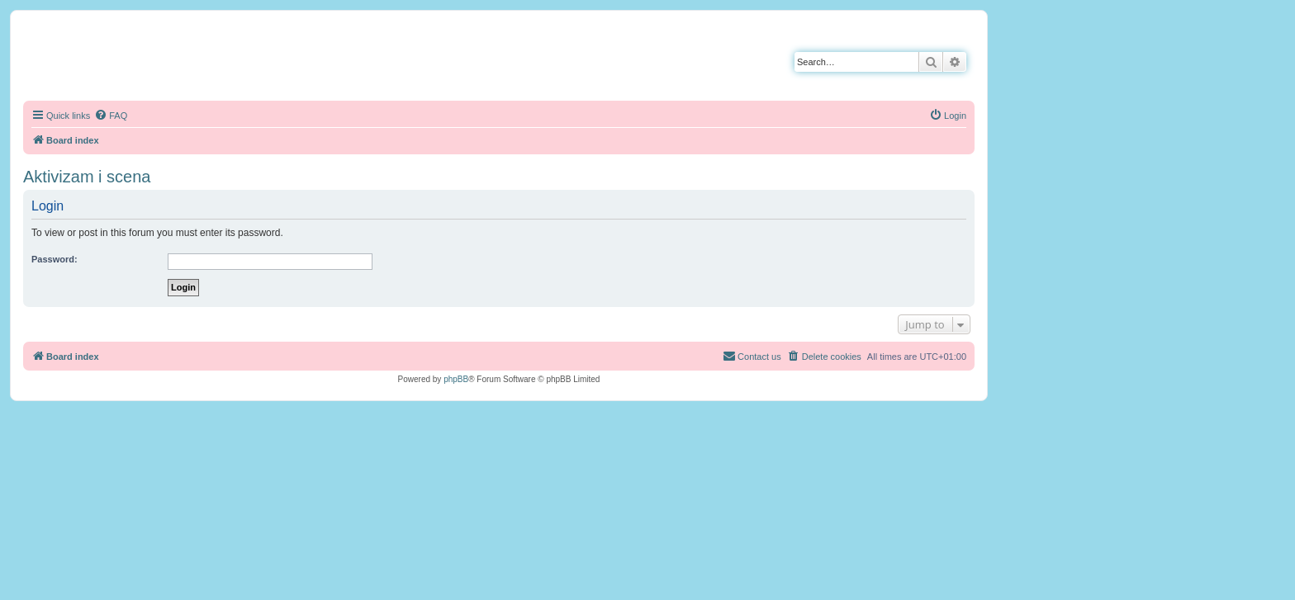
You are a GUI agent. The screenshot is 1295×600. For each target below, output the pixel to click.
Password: (54, 259)
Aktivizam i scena (87, 177)
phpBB (456, 379)
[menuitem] (110, 115)
